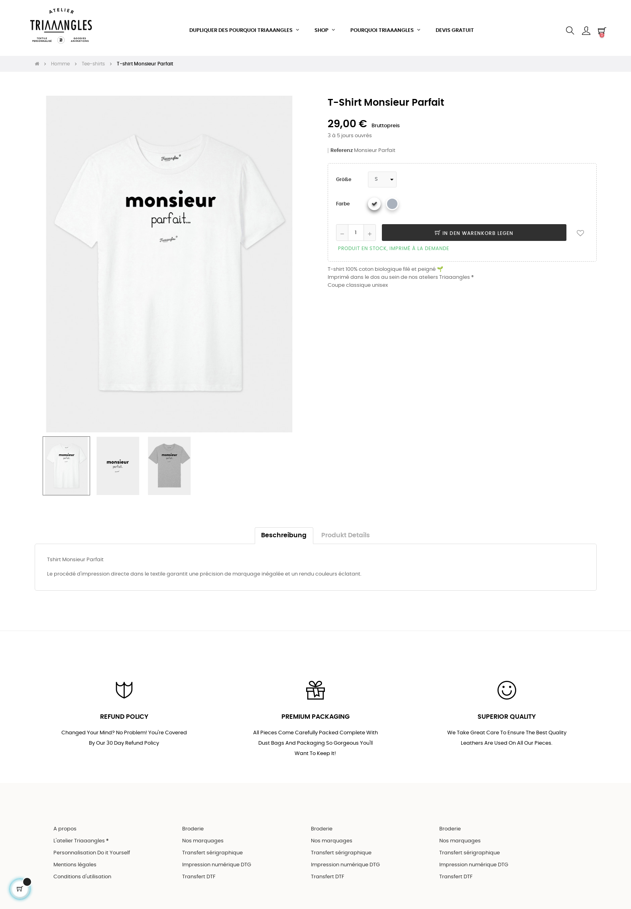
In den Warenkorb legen (474, 227)
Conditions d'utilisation (82, 871)
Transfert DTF (199, 871)
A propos (65, 823)
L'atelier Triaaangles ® (81, 835)
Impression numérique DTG (216, 859)
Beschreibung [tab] (284, 529)
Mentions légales (74, 859)
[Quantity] (356, 226)
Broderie (193, 823)
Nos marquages (203, 835)
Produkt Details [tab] (345, 529)
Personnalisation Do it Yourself (91, 847)
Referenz (341, 144)
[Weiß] (374, 197)
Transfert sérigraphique (212, 847)
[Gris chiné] (392, 197)
